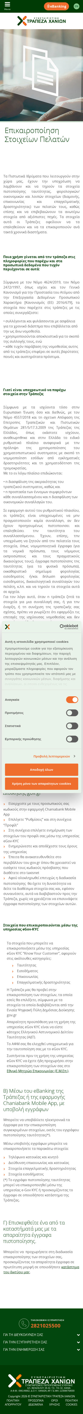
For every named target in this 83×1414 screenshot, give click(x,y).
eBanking (56, 6)
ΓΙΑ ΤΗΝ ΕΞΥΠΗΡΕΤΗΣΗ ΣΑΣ (25, 1342)
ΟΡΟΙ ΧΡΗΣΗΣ (54, 1403)
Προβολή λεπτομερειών (52, 756)
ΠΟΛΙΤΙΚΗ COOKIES (71, 1403)
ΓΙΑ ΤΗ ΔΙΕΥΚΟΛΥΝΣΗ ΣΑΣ (23, 1335)
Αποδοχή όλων (41, 769)
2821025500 (45, 1325)
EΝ (76, 6)
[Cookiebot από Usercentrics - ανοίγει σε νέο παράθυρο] (59, 627)
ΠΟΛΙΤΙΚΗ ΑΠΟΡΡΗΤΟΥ (13, 1403)
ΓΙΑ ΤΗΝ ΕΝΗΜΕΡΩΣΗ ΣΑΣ (24, 1350)
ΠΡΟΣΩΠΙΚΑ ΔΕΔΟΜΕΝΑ (36, 1403)
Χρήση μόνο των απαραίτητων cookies (41, 783)
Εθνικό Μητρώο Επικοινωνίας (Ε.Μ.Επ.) (37, 1071)
